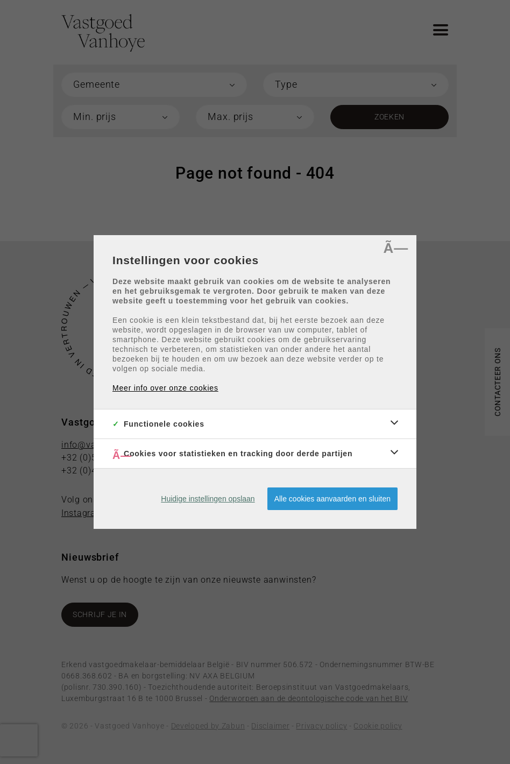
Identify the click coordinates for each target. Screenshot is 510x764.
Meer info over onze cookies (165, 388)
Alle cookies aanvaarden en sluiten (332, 498)
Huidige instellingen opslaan (207, 498)
